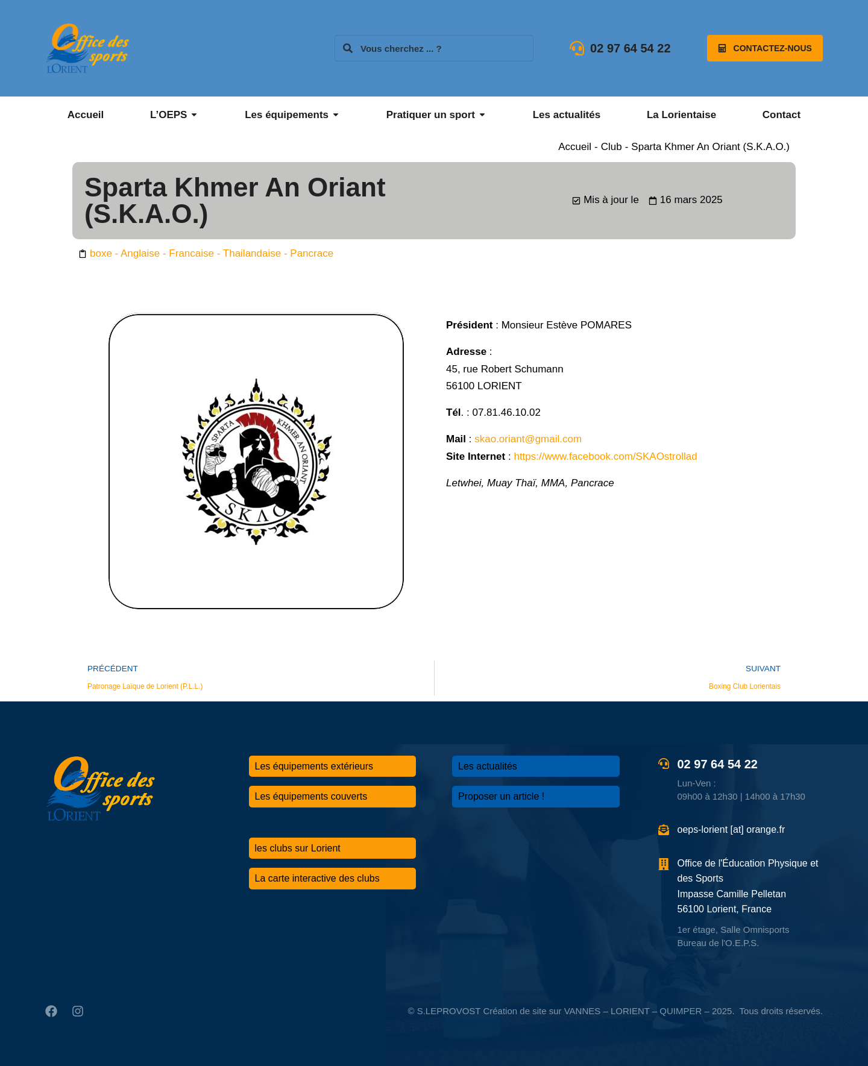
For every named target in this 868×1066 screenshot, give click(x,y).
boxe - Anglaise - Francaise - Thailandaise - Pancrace (211, 253)
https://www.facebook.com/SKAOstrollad (605, 456)
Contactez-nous (765, 48)
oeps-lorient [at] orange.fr (731, 829)
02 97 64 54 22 (630, 48)
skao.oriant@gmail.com (528, 439)
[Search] (348, 48)
